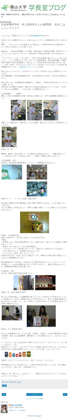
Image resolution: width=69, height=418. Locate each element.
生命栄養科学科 (36, 36)
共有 (4, 385)
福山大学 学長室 (16, 405)
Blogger (38, 416)
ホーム (34, 394)
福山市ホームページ (28, 67)
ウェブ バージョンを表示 (34, 398)
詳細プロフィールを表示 (17, 410)
